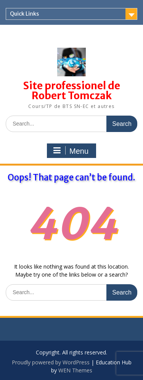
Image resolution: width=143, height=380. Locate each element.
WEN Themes (75, 370)
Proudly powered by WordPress (51, 362)
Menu (70, 150)
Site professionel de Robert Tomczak (71, 90)
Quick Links (24, 13)
